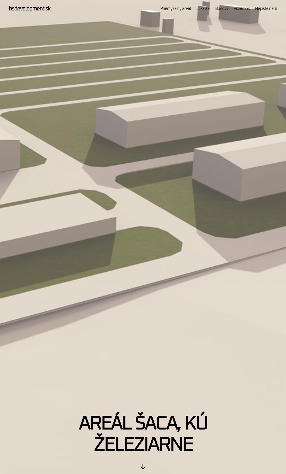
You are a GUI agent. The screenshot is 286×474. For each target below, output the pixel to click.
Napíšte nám (266, 9)
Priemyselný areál (175, 9)
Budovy (221, 9)
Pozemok (242, 9)
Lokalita (203, 9)
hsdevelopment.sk (29, 9)
